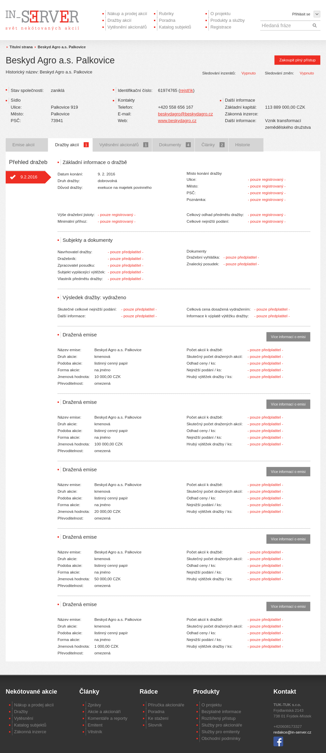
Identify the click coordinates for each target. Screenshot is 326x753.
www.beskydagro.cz (177, 120)
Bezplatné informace (221, 711)
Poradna (167, 20)
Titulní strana (21, 47)
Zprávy (94, 704)
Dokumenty (175, 144)
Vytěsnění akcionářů (127, 27)
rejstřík (186, 90)
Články (213, 144)
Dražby (21, 711)
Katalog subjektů (175, 27)
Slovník (155, 725)
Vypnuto (249, 73)
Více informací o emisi (288, 337)
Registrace (221, 27)
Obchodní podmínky (220, 738)
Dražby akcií (119, 20)
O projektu (221, 13)
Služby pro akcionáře (221, 725)
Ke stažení (158, 718)
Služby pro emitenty (220, 731)
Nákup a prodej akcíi (34, 704)
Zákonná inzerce (30, 731)
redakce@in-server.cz (292, 732)
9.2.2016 (28, 176)
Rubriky (166, 13)
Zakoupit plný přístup (297, 60)
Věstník (95, 731)
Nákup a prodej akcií (127, 13)
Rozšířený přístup (218, 718)
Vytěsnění (23, 718)
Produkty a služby (228, 20)
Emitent (95, 725)
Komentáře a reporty (108, 718)
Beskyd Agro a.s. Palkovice (62, 47)
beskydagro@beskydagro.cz (185, 113)
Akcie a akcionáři (104, 711)
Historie (242, 144)
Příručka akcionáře (166, 704)
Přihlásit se (301, 14)
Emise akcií (23, 144)
